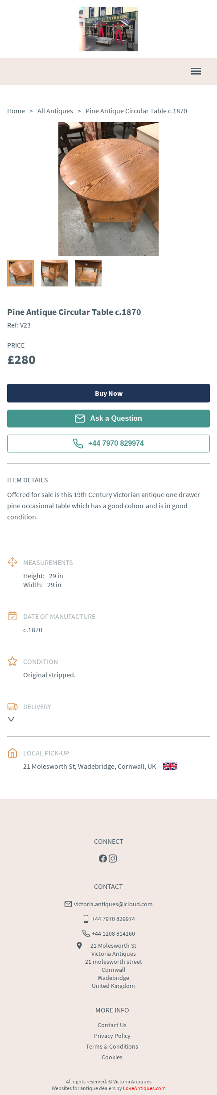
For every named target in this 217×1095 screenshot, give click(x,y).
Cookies (112, 1057)
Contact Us (112, 1025)
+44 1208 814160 (113, 933)
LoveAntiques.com (144, 1088)
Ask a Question (108, 419)
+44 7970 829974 (108, 443)
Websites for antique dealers (83, 1088)
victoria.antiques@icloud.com (113, 904)
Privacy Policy (112, 1036)
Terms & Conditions (112, 1046)
